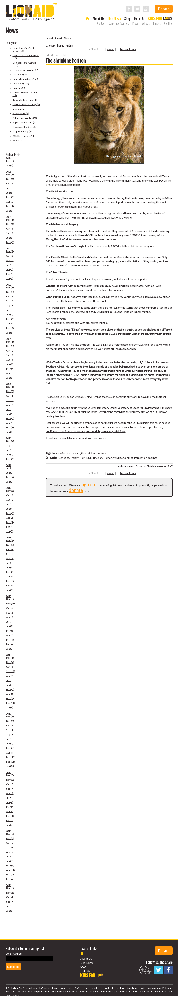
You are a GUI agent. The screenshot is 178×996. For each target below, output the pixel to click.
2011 (8, 831)
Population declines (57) (25, 122)
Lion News (114, 18)
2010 (8, 885)
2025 (8, 171)
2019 (8, 438)
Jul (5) (9, 739)
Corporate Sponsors (119, 23)
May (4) (10, 368)
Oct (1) (10, 350)
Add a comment (125, 466)
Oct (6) (10, 608)
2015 (8, 596)
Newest (110, 49)
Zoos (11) (18, 140)
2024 (8, 217)
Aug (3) (10, 359)
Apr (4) (9, 323)
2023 (8, 248)
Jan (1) (9, 165)
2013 (8, 713)
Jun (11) (10, 567)
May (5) (10, 630)
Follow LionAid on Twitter (137, 9)
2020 (8, 384)
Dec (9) (10, 834)
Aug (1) (10, 260)
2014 (8, 655)
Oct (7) (10, 784)
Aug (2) (10, 405)
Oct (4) (10, 395)
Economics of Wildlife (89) (26, 70)
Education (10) (20, 74)
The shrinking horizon (66, 60)
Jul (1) (9, 265)
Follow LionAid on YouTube (146, 9)
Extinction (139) (21, 83)
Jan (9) (9, 707)
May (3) (10, 197)
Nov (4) (10, 662)
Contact (101, 23)
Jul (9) (9, 797)
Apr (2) (9, 517)
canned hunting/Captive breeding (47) (25, 49)
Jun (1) (9, 237)
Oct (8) (10, 666)
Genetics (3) (19, 88)
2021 (8, 339)
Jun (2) (9, 269)
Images (157, 23)
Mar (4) (10, 328)
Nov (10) (10, 603)
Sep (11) (10, 671)
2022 (8, 284)
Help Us (139, 18)
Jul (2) (9, 450)
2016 (8, 537)
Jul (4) (9, 188)
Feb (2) (9, 820)
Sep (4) (10, 730)
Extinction (96, 457)
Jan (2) (9, 481)
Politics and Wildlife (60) (25, 118)
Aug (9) (10, 675)
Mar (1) (10, 206)
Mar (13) (10, 757)
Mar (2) (10, 477)
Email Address (14, 953)
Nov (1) (10, 179)
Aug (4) (10, 305)
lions (54, 453)
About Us (98, 18)
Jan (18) (10, 766)
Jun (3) (9, 192)
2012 (8, 772)
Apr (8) (9, 694)
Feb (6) (9, 585)
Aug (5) (10, 558)
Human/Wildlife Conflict (118, 457)
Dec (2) (10, 251)
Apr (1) (9, 201)
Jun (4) (9, 414)
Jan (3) (9, 332)
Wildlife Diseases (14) (24, 136)
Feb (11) (10, 703)
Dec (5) (10, 599)
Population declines (145, 457)
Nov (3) (10, 292)
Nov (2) (10, 224)
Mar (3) (10, 161)
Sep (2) (10, 233)
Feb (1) (9, 274)
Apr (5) (9, 576)
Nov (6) (10, 892)
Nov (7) (10, 838)
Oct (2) (10, 296)
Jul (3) (9, 468)
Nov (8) (10, 779)
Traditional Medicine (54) (25, 127)
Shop (127, 18)
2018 (8, 465)
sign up (88, 484)
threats (76, 453)
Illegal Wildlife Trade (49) (25, 99)
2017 (8, 488)
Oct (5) (10, 843)
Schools (146, 23)
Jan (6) (9, 590)
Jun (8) (9, 685)
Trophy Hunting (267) (23, 131)
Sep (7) (10, 788)
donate (76, 490)
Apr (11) (10, 870)
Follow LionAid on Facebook (129, 9)
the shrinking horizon (93, 453)
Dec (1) (10, 174)
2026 (8, 158)
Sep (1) (10, 400)
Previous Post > (128, 49)
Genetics (63, 457)
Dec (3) (10, 888)
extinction (64, 453)
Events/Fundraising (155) (25, 79)
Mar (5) (10, 698)
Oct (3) (10, 183)
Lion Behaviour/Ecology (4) (26, 104)
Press (135, 23)
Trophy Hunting (79, 457)
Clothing (168, 23)
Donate (163, 9)
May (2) (10, 242)
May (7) (10, 748)
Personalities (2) (21, 113)
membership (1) (21, 109)
